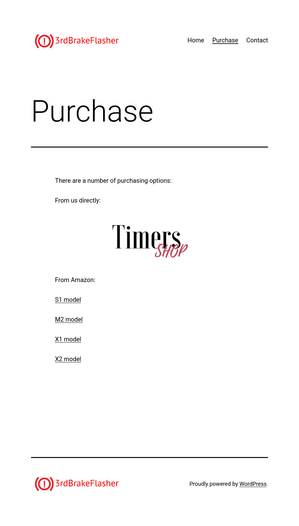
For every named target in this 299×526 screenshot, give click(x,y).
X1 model (68, 339)
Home (195, 40)
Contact (257, 40)
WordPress (253, 484)
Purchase (225, 40)
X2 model (68, 359)
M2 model (69, 319)
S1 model (68, 299)
